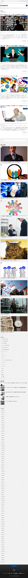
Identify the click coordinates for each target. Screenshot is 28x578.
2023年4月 (2, 462)
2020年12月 (3, 521)
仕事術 (2, 370)
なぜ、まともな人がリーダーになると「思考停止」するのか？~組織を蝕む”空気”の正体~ (16, 387)
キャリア (26, 77)
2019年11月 (3, 549)
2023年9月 (2, 452)
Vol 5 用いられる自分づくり (4, 347)
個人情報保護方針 (15, 573)
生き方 (2, 372)
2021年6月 (2, 509)
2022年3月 (2, 490)
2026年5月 (2, 410)
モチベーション (3, 364)
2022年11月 (3, 473)
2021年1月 (2, 519)
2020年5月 (2, 536)
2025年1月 (2, 420)
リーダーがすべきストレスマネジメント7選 (8, 76)
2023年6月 (2, 458)
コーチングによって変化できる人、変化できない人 (11, 401)
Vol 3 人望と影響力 (4, 343)
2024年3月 (2, 441)
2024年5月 (2, 437)
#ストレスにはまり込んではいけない (16, 93)
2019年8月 (2, 555)
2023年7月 (2, 456)
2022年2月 (2, 492)
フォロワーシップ (3, 362)
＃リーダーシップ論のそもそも (19, 32)
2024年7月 (2, 433)
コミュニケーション (3, 355)
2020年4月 (2, 538)
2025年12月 (3, 412)
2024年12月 (3, 422)
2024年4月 (2, 439)
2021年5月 (2, 511)
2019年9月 (2, 553)
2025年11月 (3, 414)
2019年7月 (2, 557)
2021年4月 (2, 513)
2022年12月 (3, 471)
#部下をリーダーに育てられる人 (12, 32)
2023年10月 (3, 450)
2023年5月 (2, 460)
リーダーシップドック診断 (6, 573)
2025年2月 (2, 418)
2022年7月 (2, 481)
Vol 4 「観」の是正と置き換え (5, 345)
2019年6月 (2, 559)
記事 (11, 573)
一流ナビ (2, 368)
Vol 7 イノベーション (4, 351)
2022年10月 (3, 475)
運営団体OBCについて (22, 573)
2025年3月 (2, 416)
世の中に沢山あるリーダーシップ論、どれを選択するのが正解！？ (13, 14)
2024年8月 (2, 431)
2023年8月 (2, 454)
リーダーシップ (25, 16)
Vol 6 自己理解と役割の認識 (5, 349)
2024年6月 (2, 435)
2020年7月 (2, 532)
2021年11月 (3, 498)
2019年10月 (3, 551)
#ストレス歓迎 (22, 93)
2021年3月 (2, 515)
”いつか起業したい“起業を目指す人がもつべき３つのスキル (12, 396)
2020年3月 (2, 540)
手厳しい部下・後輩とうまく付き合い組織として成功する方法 (12, 45)
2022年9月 (2, 477)
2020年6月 (2, 534)
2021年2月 (2, 517)
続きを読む (24, 71)
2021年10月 (3, 500)
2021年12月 (3, 496)
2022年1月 (2, 494)
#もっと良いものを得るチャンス (8, 93)
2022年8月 (2, 479)
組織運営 (26, 108)
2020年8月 (2, 530)
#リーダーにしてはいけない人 (4, 32)
